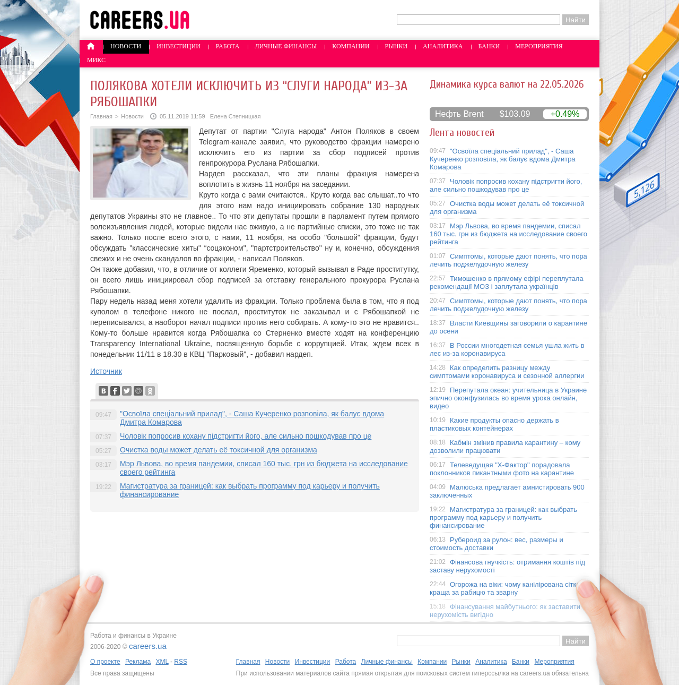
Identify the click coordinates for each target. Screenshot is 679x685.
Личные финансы (286, 46)
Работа (228, 46)
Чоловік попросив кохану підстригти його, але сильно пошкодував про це (245, 436)
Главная (101, 116)
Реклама (138, 661)
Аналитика (443, 46)
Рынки (396, 46)
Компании (350, 46)
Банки (489, 46)
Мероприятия (539, 46)
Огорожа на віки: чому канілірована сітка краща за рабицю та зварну (505, 588)
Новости (125, 46)
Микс (96, 60)
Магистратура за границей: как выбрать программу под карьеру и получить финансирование (503, 517)
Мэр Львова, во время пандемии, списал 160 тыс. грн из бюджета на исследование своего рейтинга (508, 234)
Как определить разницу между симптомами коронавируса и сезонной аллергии (507, 372)
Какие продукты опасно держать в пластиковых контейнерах (494, 424)
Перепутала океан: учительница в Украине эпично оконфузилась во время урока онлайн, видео (508, 398)
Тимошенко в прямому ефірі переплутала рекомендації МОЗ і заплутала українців (507, 282)
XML (161, 661)
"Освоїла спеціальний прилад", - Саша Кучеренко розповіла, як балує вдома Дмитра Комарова (503, 159)
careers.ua (148, 645)
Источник (106, 371)
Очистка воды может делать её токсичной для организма (218, 450)
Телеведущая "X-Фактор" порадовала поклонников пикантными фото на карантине (502, 469)
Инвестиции (178, 46)
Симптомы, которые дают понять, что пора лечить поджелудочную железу (508, 260)
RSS (180, 661)
